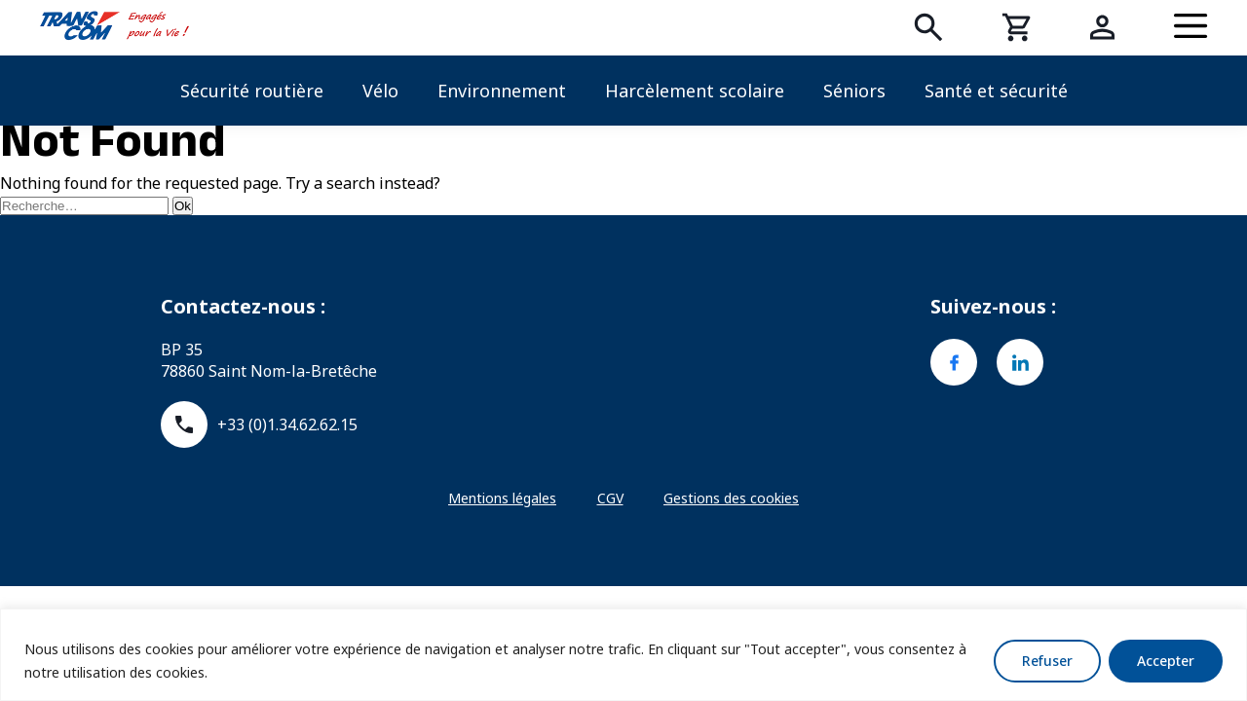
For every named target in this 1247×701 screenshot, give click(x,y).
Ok (182, 206)
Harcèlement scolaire (694, 90)
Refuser (1047, 660)
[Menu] (1191, 27)
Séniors (854, 90)
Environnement (501, 90)
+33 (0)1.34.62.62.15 (259, 424)
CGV (610, 498)
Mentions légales (502, 498)
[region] (623, 655)
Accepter (1165, 660)
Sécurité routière (251, 90)
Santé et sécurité (996, 90)
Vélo (380, 90)
